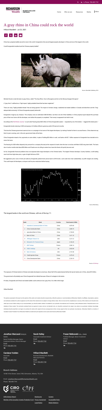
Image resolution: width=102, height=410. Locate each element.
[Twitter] (78, 2)
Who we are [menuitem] (70, 12)
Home (61, 12)
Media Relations (53, 403)
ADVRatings (95, 263)
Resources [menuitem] (81, 12)
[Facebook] (5, 35)
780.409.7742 (42, 341)
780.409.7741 (12, 346)
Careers (51, 397)
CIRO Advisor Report (9, 397)
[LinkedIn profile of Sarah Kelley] (35, 343)
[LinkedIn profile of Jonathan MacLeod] (5, 348)
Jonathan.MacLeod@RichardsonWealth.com (22, 379)
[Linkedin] (81, 2)
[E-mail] (21, 35)
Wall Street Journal (18, 122)
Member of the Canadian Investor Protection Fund (18, 400)
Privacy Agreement (40, 400)
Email (5, 343)
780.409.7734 (71, 343)
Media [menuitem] (91, 12)
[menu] (98, 11)
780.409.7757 (12, 360)
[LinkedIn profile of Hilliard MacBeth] (35, 364)
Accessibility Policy (54, 400)
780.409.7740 (42, 362)
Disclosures (38, 397)
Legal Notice (38, 403)
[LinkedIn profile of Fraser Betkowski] (64, 345)
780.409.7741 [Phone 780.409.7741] (94, 2)
